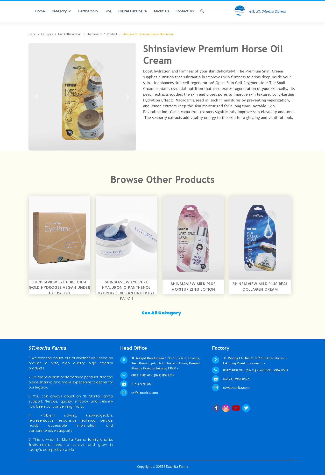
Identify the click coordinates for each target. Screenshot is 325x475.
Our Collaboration (69, 34)
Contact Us (185, 10)
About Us (161, 10)
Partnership (88, 10)
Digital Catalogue (132, 10)
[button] (36, 97)
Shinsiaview (94, 34)
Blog (108, 10)
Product (112, 34)
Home (40, 10)
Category (59, 10)
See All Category (161, 313)
